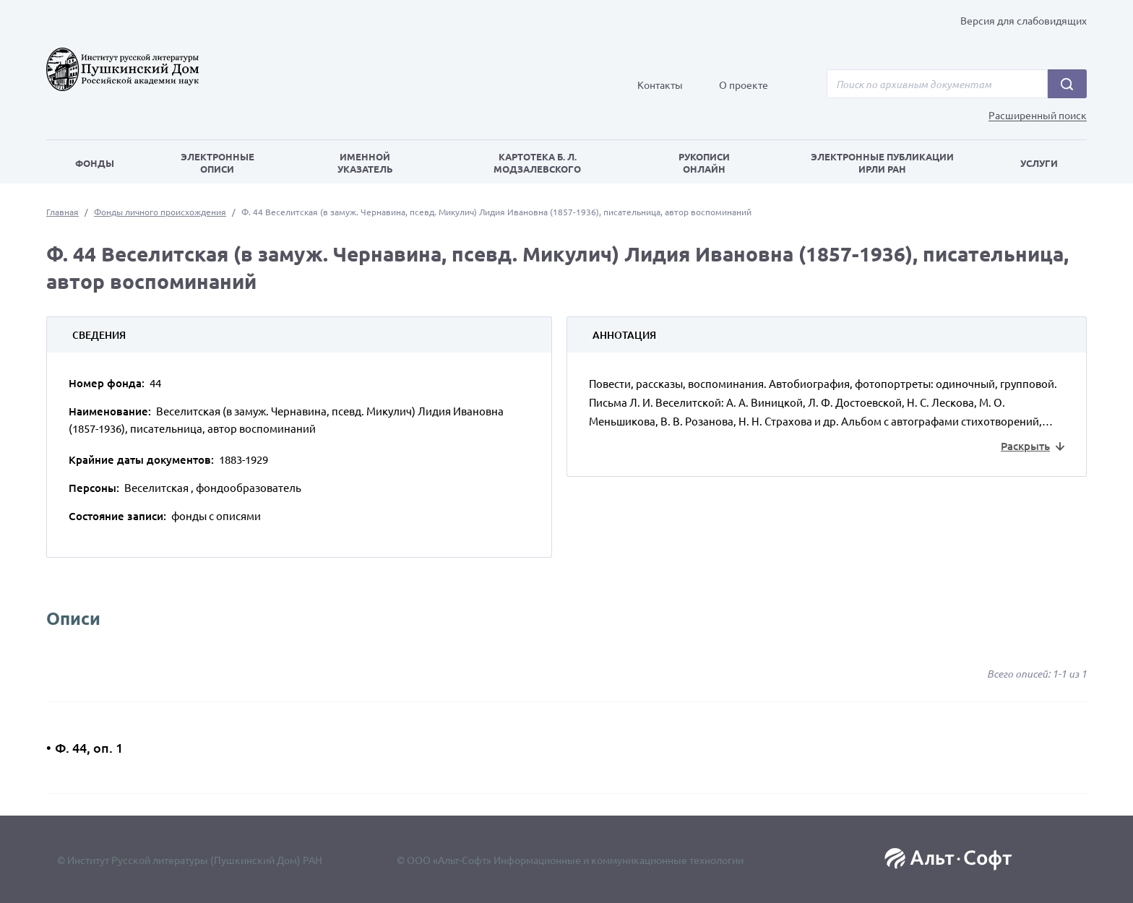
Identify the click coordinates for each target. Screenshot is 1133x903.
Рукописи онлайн (704, 162)
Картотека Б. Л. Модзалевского (537, 162)
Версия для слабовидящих (1023, 20)
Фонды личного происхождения (160, 211)
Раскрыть (1025, 445)
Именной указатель (365, 162)
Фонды (94, 163)
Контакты (660, 84)
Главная (62, 211)
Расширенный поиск (1037, 115)
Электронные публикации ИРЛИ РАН (882, 162)
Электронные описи (217, 162)
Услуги (1039, 163)
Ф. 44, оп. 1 (89, 747)
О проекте (743, 84)
